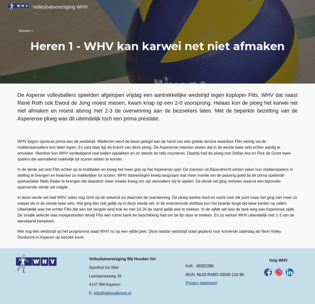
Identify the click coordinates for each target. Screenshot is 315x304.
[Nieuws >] (26, 30)
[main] (157, 46)
